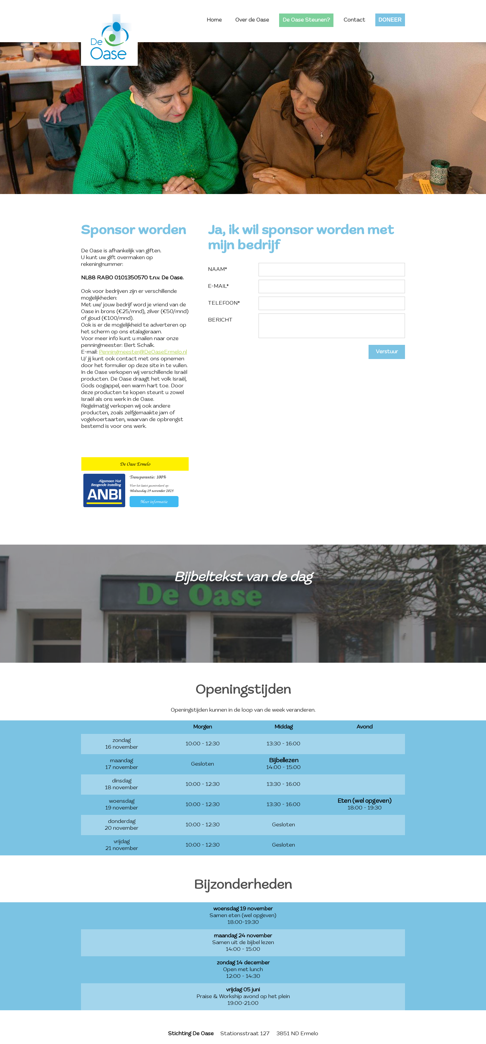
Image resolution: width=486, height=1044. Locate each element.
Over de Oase (252, 20)
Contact (354, 20)
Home (214, 20)
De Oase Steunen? (306, 20)
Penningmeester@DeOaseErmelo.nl (143, 352)
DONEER (390, 20)
